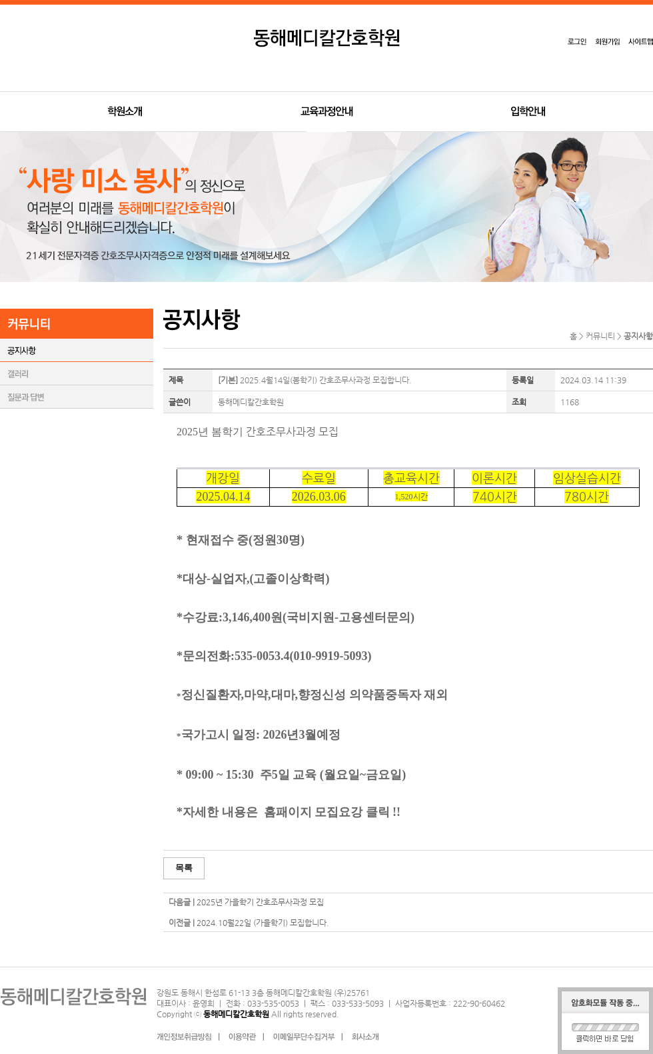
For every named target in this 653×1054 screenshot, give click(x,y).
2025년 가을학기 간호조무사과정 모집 (260, 902)
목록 (184, 868)
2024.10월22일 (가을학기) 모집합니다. (263, 922)
